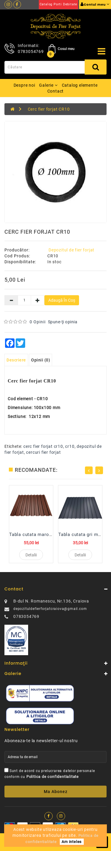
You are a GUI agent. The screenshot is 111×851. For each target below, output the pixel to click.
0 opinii (38, 321)
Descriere (16, 360)
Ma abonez (55, 791)
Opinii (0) (40, 360)
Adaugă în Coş (61, 300)
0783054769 (31, 51)
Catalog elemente (80, 85)
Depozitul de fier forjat (71, 250)
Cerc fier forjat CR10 (49, 109)
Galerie (48, 85)
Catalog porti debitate (59, 4)
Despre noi (24, 85)
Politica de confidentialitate (52, 776)
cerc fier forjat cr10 (43, 446)
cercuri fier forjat (43, 452)
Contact (55, 91)
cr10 (69, 446)
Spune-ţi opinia (63, 321)
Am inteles (72, 841)
